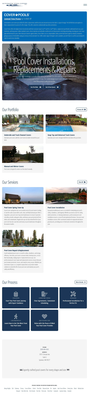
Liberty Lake (70, 388)
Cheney (22, 388)
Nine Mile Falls (24, 391)
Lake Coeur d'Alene (62, 388)
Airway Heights (7, 388)
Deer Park (39, 388)
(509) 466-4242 (44, 349)
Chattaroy (17, 388)
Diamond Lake (46, 388)
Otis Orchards (32, 391)
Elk (51, 388)
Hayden (54, 388)
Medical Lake (81, 388)
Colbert (34, 388)
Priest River (49, 391)
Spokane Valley (62, 391)
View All (82, 182)
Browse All (81, 109)
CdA (12, 388)
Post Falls (38, 391)
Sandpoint (56, 391)
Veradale (69, 391)
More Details (81, 282)
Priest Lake (44, 391)
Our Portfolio (36, 87)
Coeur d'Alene (28, 388)
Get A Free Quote (52, 87)
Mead (75, 388)
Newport (18, 391)
